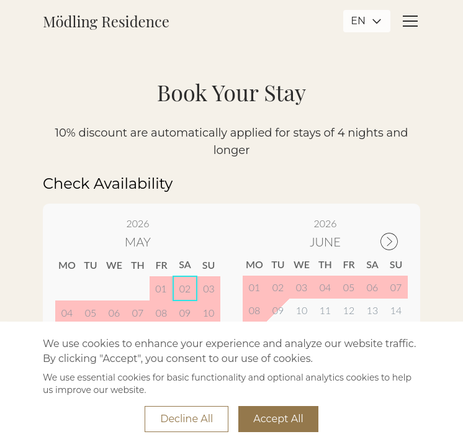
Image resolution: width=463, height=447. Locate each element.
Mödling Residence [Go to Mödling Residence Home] (106, 21)
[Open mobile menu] (410, 21)
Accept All (278, 419)
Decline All (186, 419)
